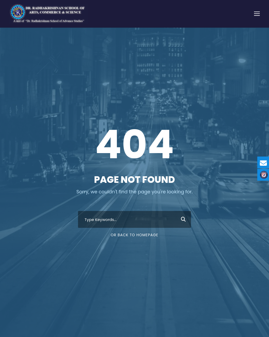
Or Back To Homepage (134, 235)
